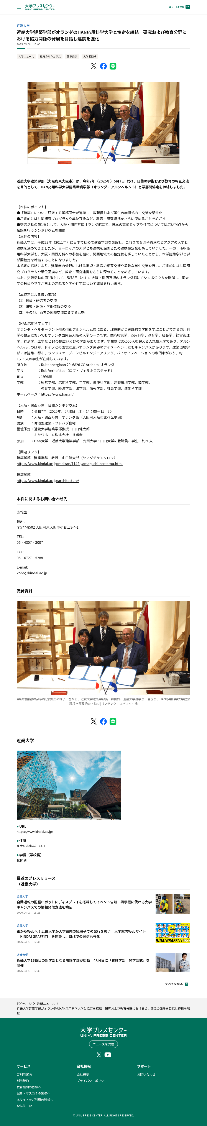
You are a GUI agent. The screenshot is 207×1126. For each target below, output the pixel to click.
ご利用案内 (24, 1074)
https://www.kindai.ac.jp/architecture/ (48, 480)
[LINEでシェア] (113, 66)
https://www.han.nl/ (57, 394)
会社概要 (83, 1074)
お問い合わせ (146, 1074)
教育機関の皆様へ (29, 1087)
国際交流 (72, 56)
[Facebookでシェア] (103, 66)
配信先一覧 (24, 1106)
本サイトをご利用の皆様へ (35, 1099)
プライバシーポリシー (92, 1080)
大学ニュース (26, 56)
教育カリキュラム (50, 56)
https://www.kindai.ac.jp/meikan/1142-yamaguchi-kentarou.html (70, 463)
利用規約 (23, 1080)
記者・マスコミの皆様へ (33, 1093)
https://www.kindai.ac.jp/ (35, 831)
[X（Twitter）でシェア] (93, 66)
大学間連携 (89, 56)
